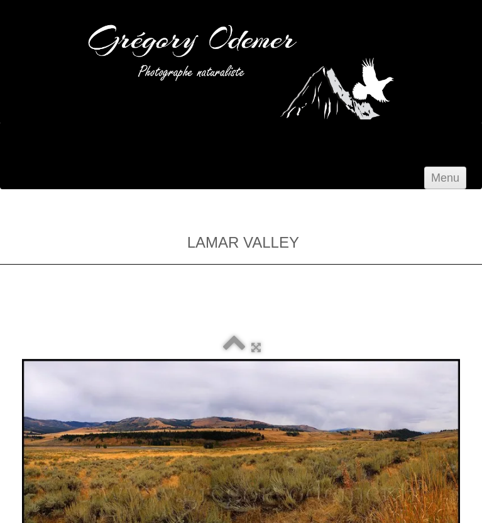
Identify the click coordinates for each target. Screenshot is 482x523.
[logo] (170, 114)
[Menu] (445, 178)
